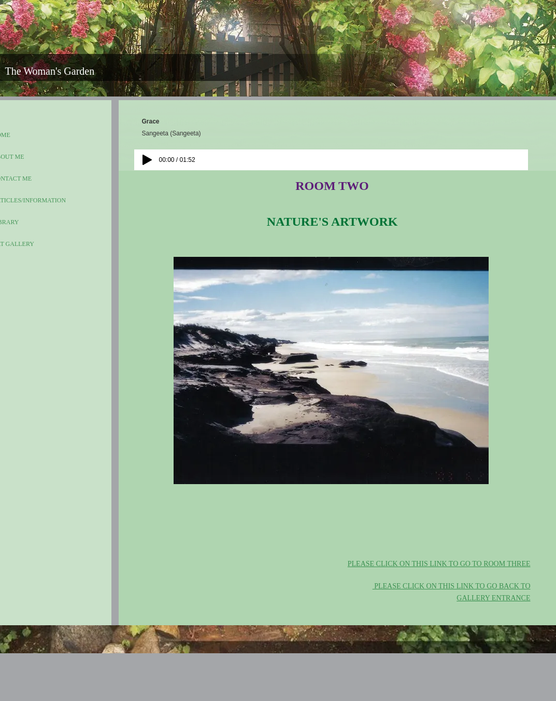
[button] (331, 370)
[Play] (147, 160)
